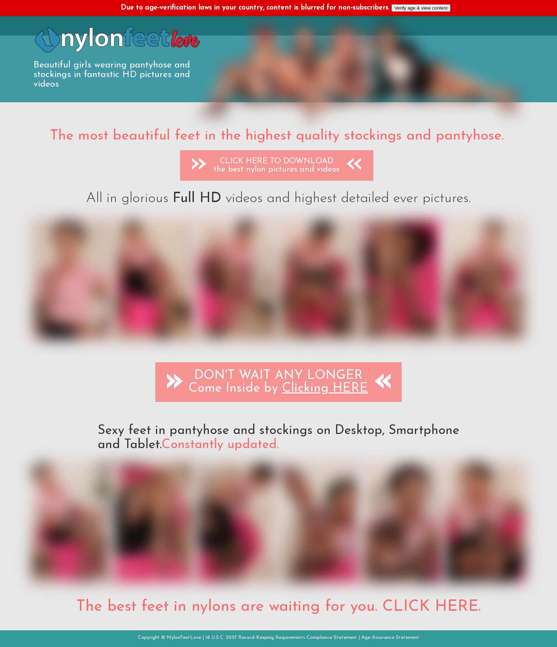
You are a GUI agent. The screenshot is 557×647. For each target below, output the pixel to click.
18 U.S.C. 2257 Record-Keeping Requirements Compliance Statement (281, 637)
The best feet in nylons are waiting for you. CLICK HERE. (278, 607)
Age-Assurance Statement (390, 637)
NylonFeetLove (184, 637)
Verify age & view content (421, 8)
